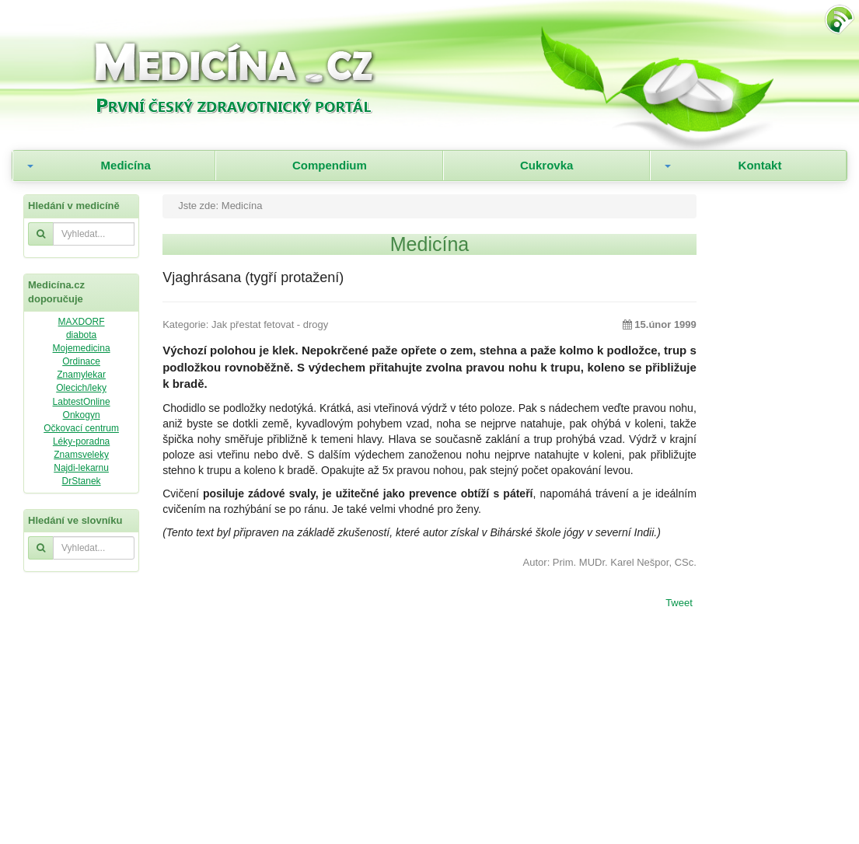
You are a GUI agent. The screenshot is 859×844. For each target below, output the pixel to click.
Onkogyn (81, 415)
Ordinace (81, 361)
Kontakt (760, 165)
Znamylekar (81, 374)
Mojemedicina (81, 348)
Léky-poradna (81, 441)
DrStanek (81, 481)
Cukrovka (546, 165)
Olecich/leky (81, 387)
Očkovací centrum (81, 428)
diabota (81, 335)
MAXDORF (81, 321)
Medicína (126, 165)
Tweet (679, 604)
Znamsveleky (81, 454)
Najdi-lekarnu (81, 467)
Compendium (329, 165)
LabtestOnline (81, 401)
